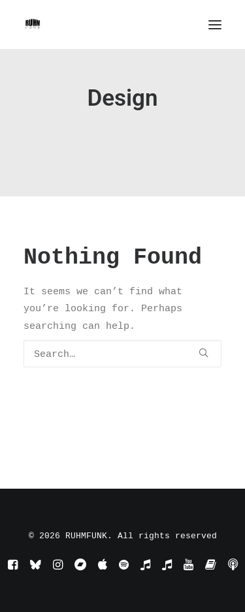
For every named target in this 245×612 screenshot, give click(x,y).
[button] (215, 24)
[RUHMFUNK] (33, 24)
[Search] (122, 353)
